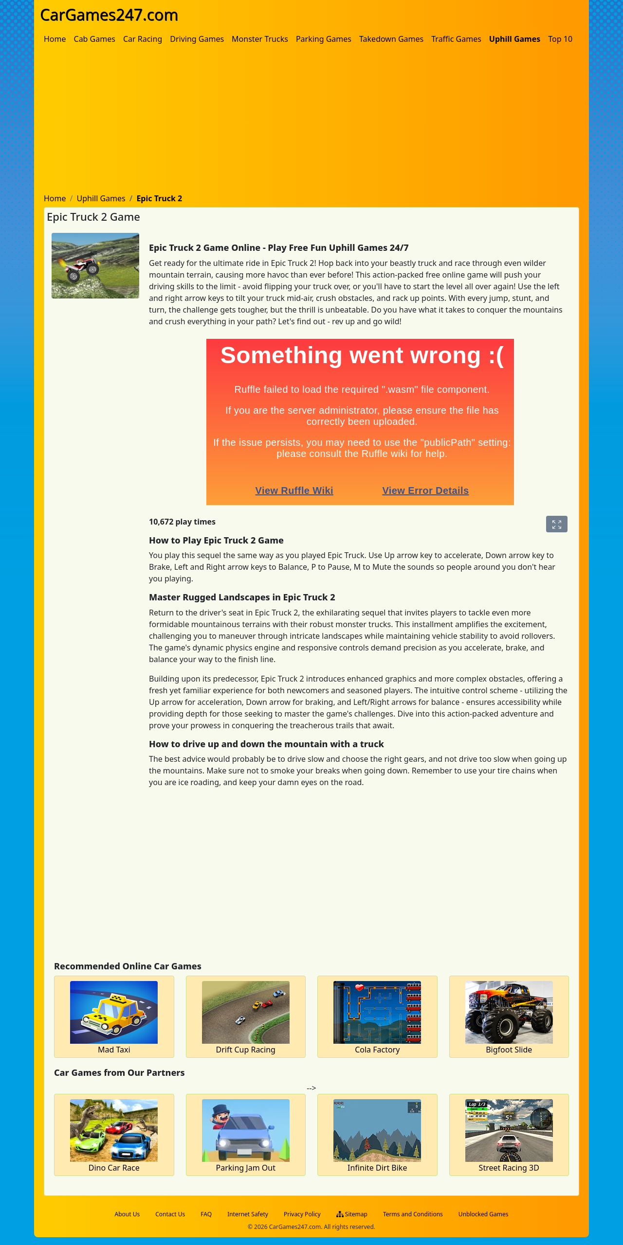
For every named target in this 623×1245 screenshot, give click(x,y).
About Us (127, 1214)
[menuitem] (55, 39)
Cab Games (94, 39)
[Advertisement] (311, 121)
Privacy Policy (302, 1214)
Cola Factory (377, 1049)
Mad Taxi (114, 1049)
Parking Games (323, 39)
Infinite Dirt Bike (377, 1167)
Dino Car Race (114, 1167)
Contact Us (170, 1214)
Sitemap (351, 1214)
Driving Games (197, 39)
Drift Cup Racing (245, 1049)
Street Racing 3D (509, 1167)
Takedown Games (391, 39)
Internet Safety (247, 1214)
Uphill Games (514, 39)
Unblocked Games (483, 1214)
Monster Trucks (260, 39)
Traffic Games (456, 39)
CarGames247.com (109, 14)
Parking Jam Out (245, 1167)
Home (55, 39)
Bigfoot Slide (509, 1049)
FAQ (206, 1214)
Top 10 (560, 39)
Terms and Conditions (413, 1214)
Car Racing (142, 39)
